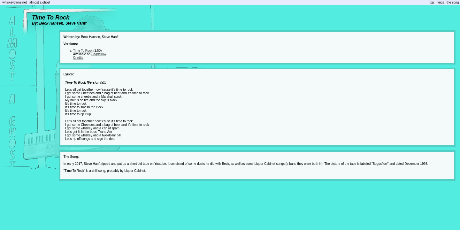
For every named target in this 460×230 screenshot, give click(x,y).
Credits (78, 57)
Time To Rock (83, 50)
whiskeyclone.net (15, 2)
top (432, 2)
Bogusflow (98, 54)
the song (453, 2)
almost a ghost (39, 2)
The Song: (71, 156)
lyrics (440, 2)
